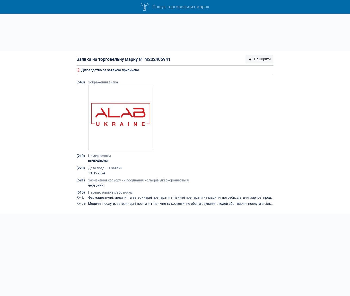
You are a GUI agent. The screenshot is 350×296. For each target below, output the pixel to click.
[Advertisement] (175, 32)
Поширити (259, 59)
